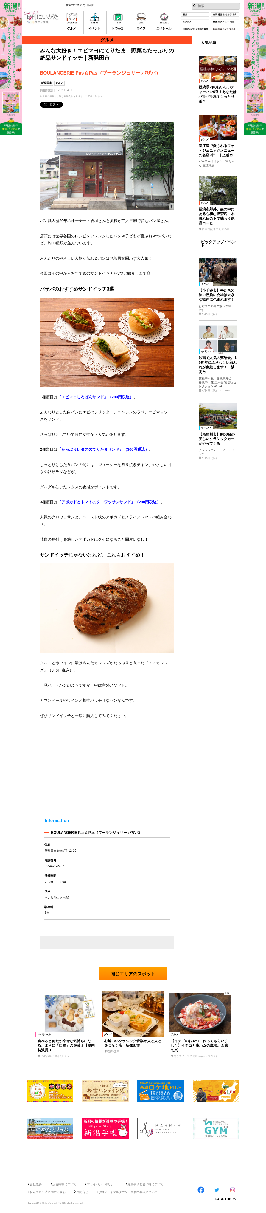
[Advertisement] (133, 1158)
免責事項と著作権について (145, 1184)
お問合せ (82, 1192)
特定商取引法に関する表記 (48, 1192)
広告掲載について (64, 1184)
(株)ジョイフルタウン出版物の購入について (128, 1192)
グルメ (59, 82)
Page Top (223, 1199)
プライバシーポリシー (102, 1184)
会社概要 (36, 1184)
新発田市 (46, 82)
